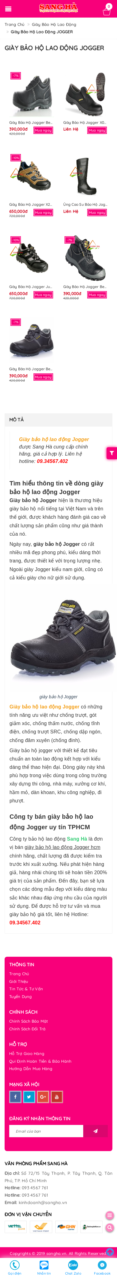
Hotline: (12, 1188)
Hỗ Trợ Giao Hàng (26, 1053)
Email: (11, 1202)
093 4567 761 (35, 1188)
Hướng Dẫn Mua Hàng (31, 1068)
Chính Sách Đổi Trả (27, 1028)
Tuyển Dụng (20, 996)
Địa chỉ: (12, 1173)
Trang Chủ (19, 973)
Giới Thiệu (18, 981)
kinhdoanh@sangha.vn (43, 1202)
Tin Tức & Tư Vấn (26, 988)
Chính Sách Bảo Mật (28, 1021)
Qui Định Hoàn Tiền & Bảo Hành (40, 1061)
